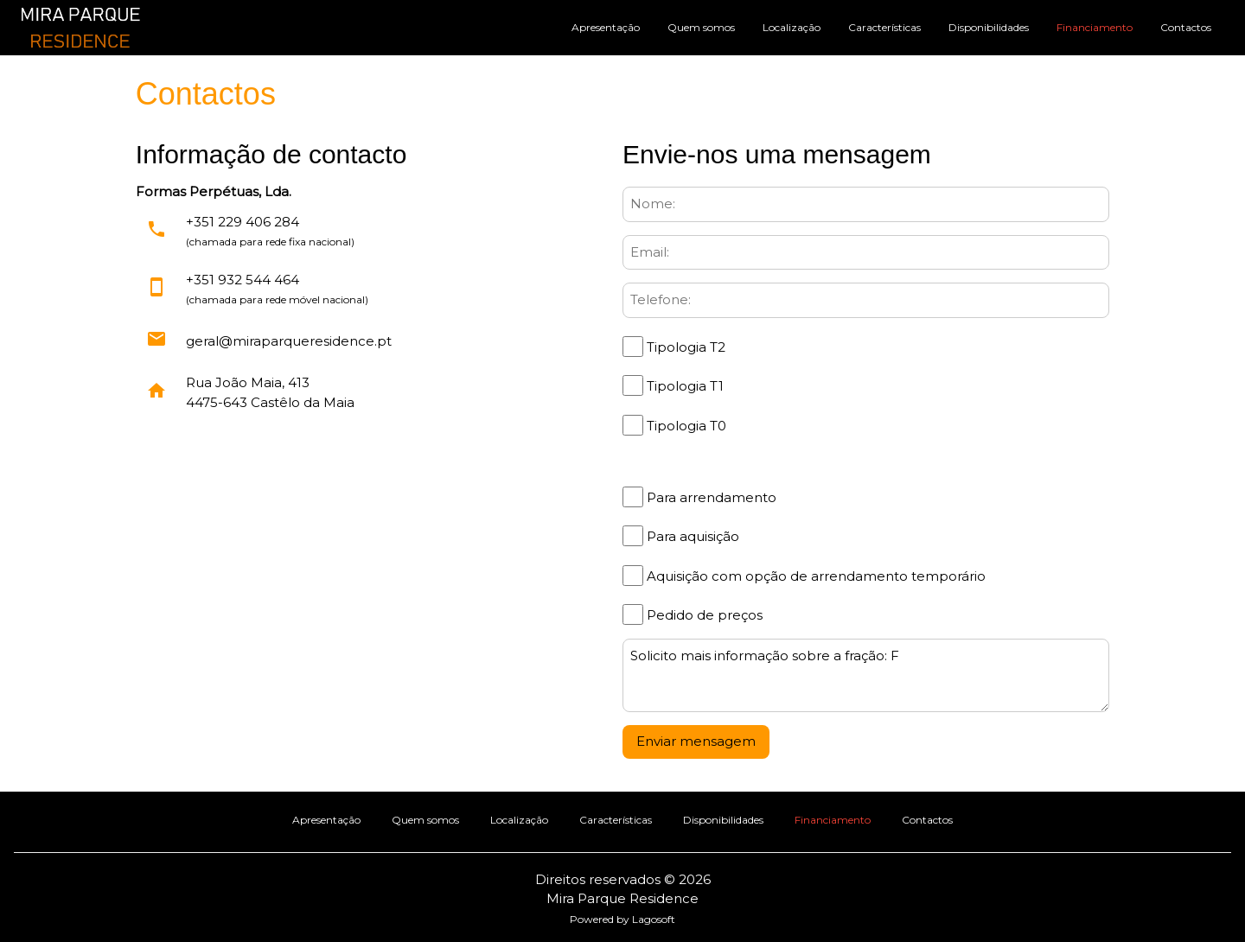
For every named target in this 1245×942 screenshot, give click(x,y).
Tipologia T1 (683, 386)
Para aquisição (691, 536)
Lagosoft (653, 919)
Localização (791, 27)
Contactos (1185, 27)
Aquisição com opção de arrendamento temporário (814, 576)
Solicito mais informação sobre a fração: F (865, 676)
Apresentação (605, 27)
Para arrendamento (709, 497)
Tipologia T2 (684, 347)
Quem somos (701, 27)
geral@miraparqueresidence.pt (289, 341)
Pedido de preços (703, 615)
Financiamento (1095, 27)
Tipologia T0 (684, 425)
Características (884, 27)
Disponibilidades (988, 27)
